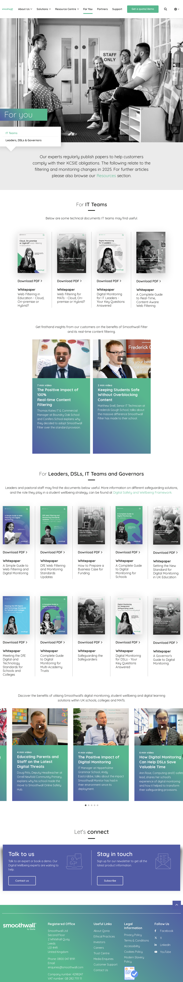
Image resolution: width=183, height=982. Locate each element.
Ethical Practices (104, 917)
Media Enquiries (104, 939)
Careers (99, 928)
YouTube (163, 932)
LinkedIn (162, 925)
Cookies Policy (133, 932)
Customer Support (106, 945)
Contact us (22, 861)
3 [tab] (91, 786)
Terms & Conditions (136, 921)
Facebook (164, 911)
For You (88, 9)
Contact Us (101, 951)
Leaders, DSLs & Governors (24, 140)
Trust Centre (101, 934)
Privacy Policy (133, 915)
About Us (24, 9)
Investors (99, 923)
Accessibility (132, 927)
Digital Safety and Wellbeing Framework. (143, 473)
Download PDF (30, 281)
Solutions (42, 9)
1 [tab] (86, 786)
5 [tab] (97, 786)
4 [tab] (94, 786)
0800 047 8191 (66, 939)
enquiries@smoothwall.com (65, 948)
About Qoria (101, 911)
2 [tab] (88, 786)
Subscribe (110, 861)
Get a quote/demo (143, 9)
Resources (106, 175)
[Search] (165, 9)
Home (165, 26)
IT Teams (11, 133)
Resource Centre (65, 9)
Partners (102, 9)
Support (117, 9)
